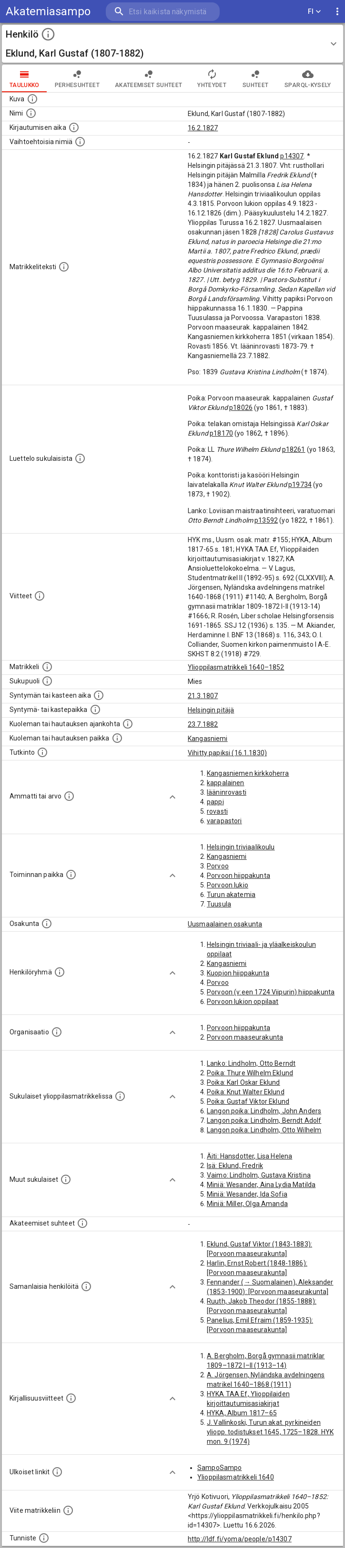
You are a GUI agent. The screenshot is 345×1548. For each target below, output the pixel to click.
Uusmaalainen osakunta (225, 924)
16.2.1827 (203, 128)
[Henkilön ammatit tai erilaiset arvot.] (69, 796)
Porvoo (218, 866)
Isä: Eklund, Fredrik (235, 1165)
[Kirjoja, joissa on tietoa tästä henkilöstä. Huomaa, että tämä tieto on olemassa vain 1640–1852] (71, 1398)
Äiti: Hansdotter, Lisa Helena (249, 1156)
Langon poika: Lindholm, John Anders (264, 1111)
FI (314, 11)
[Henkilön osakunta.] (46, 923)
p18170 (221, 433)
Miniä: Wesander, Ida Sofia (247, 1194)
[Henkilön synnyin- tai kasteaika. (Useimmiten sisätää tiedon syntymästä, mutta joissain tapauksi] (98, 695)
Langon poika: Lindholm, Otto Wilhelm (264, 1130)
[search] (163, 11)
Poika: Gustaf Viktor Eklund (248, 1101)
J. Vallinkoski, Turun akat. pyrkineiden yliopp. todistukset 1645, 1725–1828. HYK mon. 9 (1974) (270, 1432)
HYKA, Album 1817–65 (242, 1413)
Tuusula (219, 904)
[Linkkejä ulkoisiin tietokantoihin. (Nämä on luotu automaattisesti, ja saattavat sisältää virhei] (57, 1472)
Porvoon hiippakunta (238, 875)
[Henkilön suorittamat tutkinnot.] (42, 752)
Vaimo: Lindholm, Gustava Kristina (259, 1175)
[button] (172, 44)
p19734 (300, 484)
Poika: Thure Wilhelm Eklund (250, 1073)
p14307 (292, 156)
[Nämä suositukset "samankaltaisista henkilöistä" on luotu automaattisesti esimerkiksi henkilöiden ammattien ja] (86, 1286)
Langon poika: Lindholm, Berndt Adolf (264, 1120)
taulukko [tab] (24, 78)
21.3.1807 (203, 696)
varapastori (224, 821)
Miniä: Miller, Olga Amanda (247, 1203)
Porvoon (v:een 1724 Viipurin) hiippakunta (271, 992)
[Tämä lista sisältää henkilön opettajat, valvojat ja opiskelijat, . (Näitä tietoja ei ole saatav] (82, 1223)
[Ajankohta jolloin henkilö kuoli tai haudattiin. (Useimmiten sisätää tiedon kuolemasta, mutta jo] (127, 723)
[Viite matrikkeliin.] (68, 1510)
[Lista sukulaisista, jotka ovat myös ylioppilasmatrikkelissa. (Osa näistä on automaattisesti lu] (120, 1096)
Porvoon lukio (227, 885)
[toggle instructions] (48, 34)
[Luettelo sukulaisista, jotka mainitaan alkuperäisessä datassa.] (80, 458)
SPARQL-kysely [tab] (307, 78)
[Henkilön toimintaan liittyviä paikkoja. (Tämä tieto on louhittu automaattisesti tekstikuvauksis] (71, 874)
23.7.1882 (203, 724)
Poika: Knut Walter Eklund (245, 1092)
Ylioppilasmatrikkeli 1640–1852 (236, 667)
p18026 (241, 407)
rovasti (217, 811)
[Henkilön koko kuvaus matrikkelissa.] (63, 266)
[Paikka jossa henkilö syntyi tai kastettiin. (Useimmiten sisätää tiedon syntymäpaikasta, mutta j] (95, 709)
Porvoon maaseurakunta (245, 1037)
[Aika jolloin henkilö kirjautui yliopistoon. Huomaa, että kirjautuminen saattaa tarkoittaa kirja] (73, 127)
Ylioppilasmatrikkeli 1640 (235, 1477)
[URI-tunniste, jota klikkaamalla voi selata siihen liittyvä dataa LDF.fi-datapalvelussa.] (43, 1538)
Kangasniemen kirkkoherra (248, 773)
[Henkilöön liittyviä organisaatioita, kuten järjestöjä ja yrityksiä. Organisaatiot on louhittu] (56, 1032)
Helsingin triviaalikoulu (241, 847)
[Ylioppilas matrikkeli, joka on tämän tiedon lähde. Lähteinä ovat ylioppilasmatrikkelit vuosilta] (47, 666)
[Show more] (172, 797)
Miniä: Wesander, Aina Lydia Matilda (261, 1184)
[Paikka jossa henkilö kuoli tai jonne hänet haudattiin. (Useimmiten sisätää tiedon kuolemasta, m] (117, 738)
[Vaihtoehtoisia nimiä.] (80, 141)
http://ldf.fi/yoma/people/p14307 (240, 1539)
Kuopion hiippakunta (238, 973)
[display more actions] (337, 11)
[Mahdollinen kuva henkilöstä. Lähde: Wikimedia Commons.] (32, 99)
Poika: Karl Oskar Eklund (243, 1082)
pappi (215, 802)
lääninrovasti (226, 792)
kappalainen (225, 783)
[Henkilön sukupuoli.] (47, 681)
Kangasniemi (208, 738)
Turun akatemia (231, 894)
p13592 (266, 520)
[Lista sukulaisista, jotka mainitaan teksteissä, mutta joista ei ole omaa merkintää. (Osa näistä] (65, 1179)
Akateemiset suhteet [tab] (148, 78)
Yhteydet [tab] (212, 78)
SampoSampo (219, 1467)
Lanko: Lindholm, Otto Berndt (251, 1063)
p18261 (293, 449)
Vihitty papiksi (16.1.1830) (227, 753)
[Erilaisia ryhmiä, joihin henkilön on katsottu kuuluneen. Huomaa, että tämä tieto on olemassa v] (59, 972)
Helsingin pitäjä (211, 710)
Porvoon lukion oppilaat (242, 1001)
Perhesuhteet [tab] (77, 78)
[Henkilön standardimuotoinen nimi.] (31, 113)
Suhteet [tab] (255, 78)
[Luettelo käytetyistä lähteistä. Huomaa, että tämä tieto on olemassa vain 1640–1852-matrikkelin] (39, 596)
